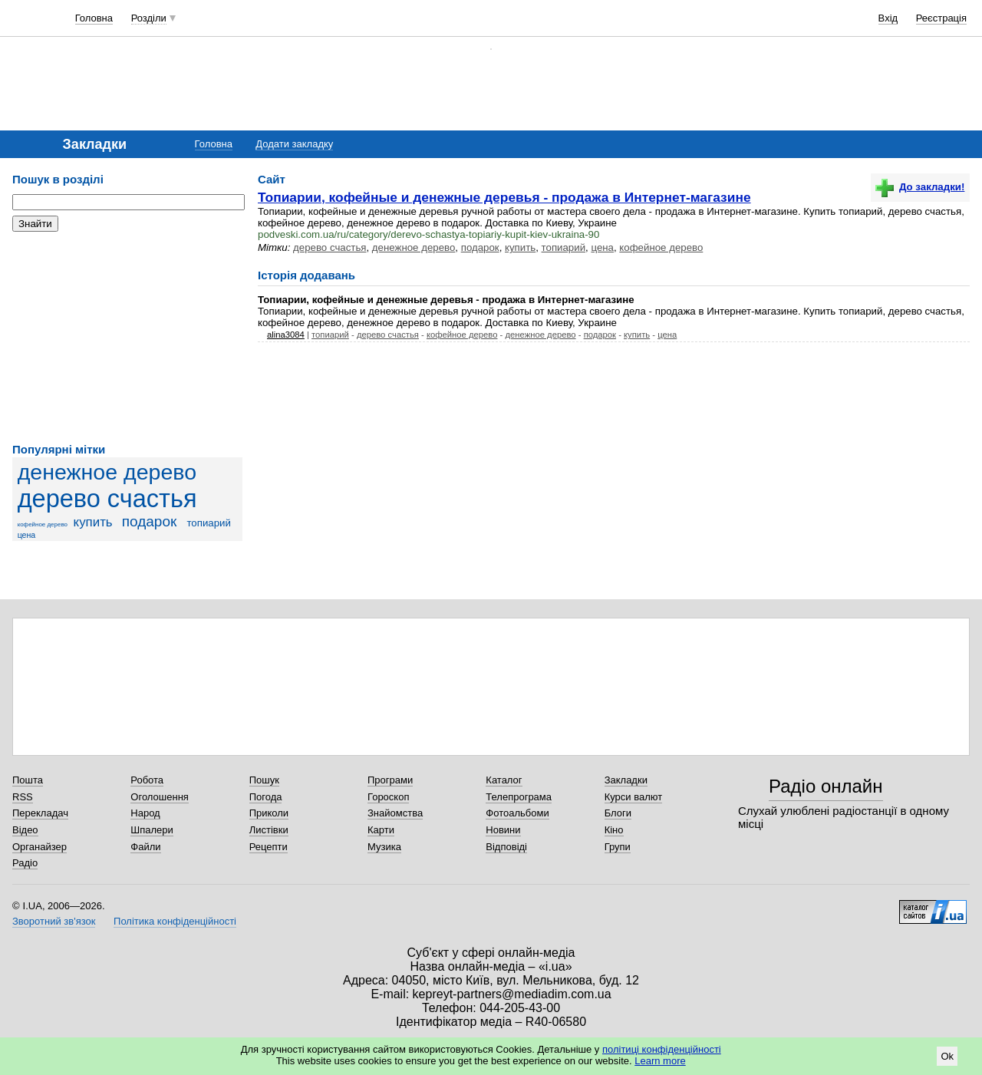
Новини (503, 830)
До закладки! (919, 187)
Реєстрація (941, 18)
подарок (149, 521)
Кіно (614, 830)
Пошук (264, 780)
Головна (94, 18)
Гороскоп (388, 797)
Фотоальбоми (517, 813)
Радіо (25, 863)
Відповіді (506, 846)
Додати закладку (294, 144)
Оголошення (159, 797)
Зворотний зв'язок (53, 921)
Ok (947, 1056)
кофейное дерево (43, 524)
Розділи (148, 18)
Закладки (626, 780)
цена (27, 534)
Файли (145, 846)
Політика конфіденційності (175, 921)
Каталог (504, 780)
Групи (618, 846)
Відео (25, 830)
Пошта (27, 780)
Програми (390, 780)
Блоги (618, 813)
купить (93, 522)
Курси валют (634, 797)
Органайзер (39, 846)
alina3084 (286, 334)
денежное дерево (107, 472)
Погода (265, 797)
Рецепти (268, 846)
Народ (145, 813)
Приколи (268, 813)
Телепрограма (519, 797)
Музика (384, 846)
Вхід (888, 18)
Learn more (659, 1061)
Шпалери (151, 830)
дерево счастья (107, 499)
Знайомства (395, 813)
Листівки (268, 830)
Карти (380, 830)
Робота (146, 780)
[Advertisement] (127, 338)
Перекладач (40, 813)
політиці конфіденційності (661, 1049)
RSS (22, 797)
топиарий (208, 523)
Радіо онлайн (826, 786)
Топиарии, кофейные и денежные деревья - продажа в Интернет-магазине (504, 197)
